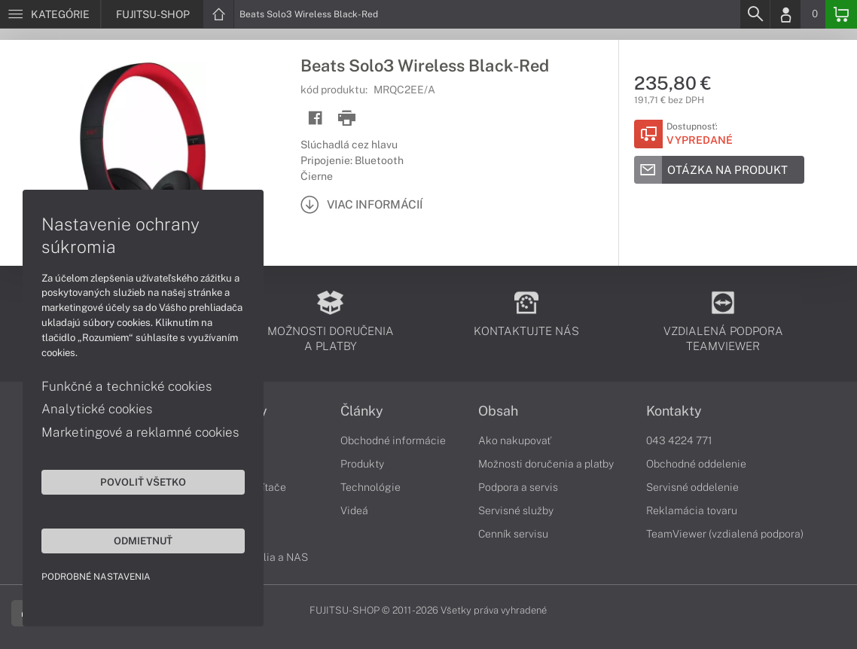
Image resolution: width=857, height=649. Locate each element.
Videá (354, 510)
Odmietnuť (143, 541)
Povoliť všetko (143, 482)
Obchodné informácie (393, 440)
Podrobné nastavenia (96, 576)
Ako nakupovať (514, 440)
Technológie (370, 487)
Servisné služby (516, 510)
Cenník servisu (513, 534)
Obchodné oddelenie (696, 464)
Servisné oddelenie (692, 487)
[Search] (755, 14)
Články (361, 411)
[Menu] (50, 14)
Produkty (362, 464)
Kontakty (674, 411)
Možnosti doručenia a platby (546, 464)
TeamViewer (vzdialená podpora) (725, 534)
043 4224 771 (679, 440)
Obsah (498, 411)
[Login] (785, 14)
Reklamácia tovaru (691, 510)
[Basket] (841, 14)
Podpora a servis (518, 487)
